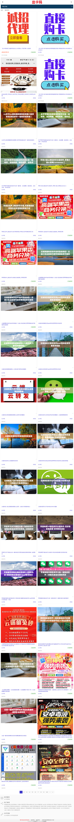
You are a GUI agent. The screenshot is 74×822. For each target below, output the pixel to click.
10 (47, 792)
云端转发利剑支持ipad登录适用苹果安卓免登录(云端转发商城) (53, 460)
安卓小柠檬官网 (38, 804)
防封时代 (67, 808)
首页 (2, 10)
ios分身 (44, 804)
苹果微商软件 (29, 808)
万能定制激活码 (44, 808)
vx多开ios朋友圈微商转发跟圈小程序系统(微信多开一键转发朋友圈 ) (18, 140)
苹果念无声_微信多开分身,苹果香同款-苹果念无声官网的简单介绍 (17, 231)
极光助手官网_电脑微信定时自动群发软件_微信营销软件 (15, 781)
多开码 (50, 808)
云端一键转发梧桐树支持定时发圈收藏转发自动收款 (14, 735)
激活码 (70, 806)
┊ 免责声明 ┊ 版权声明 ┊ (35, 820)
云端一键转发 (7, 810)
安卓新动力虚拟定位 (52, 806)
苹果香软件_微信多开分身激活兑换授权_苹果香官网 (50, 231)
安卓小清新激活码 (15, 810)
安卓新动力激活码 (67, 804)
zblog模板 (44, 821)
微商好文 (23, 808)
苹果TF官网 (43, 806)
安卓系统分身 (50, 804)
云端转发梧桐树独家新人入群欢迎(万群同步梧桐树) (14, 369)
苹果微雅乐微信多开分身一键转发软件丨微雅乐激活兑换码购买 (53, 598)
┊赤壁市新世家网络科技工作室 (47, 820)
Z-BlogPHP (35, 821)
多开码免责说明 (14, 815)
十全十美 (62, 808)
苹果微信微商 (12, 808)
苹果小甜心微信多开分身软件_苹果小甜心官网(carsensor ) (52, 185)
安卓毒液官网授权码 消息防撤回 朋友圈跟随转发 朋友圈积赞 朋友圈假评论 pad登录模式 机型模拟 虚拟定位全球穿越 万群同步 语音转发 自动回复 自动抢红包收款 (55, 737)
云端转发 (18, 808)
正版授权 (33, 52)
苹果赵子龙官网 (56, 808)
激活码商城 (14, 804)
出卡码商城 (7, 799)
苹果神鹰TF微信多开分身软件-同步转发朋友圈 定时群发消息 (52, 552)
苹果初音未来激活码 (15, 806)
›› (52, 792)
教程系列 (7, 10)
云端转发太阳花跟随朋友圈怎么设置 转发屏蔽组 (13, 415)
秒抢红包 (6, 808)
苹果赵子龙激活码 (57, 804)
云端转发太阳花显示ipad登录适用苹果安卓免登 (49, 369)
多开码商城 (7, 806)
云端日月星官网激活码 (34, 806)
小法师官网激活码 (24, 806)
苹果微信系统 (7, 804)
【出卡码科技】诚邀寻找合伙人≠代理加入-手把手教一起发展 (16, 48)
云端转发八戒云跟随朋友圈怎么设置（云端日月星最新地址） (16, 506)
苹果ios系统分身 (30, 804)
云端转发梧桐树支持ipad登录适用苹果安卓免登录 (50, 323)
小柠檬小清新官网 (21, 804)
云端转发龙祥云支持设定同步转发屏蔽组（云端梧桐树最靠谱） (53, 415)
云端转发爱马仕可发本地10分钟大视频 (47, 506)
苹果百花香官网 (36, 808)
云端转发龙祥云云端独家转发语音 (10, 460)
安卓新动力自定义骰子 (62, 806)
